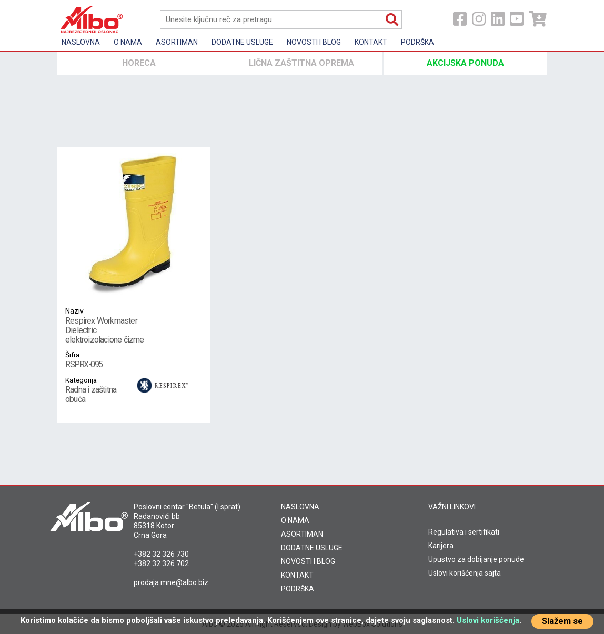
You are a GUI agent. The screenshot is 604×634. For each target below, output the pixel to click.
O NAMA (295, 520)
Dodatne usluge (242, 42)
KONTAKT (297, 575)
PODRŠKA (297, 589)
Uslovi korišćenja (488, 620)
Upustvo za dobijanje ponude (476, 559)
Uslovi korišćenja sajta (464, 573)
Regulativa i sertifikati (463, 532)
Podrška (417, 42)
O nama (128, 42)
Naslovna (81, 42)
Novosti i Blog (314, 42)
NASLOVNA (300, 506)
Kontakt (371, 42)
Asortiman (177, 42)
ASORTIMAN (302, 534)
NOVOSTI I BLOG (308, 561)
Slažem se (562, 621)
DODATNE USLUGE (312, 548)
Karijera (441, 545)
